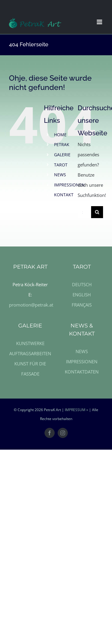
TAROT (60, 165)
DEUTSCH (82, 284)
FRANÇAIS (82, 305)
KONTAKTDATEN (82, 372)
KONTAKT (63, 194)
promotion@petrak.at (31, 305)
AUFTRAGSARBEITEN (30, 353)
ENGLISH (82, 295)
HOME (60, 134)
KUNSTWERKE (30, 343)
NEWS (60, 174)
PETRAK (61, 144)
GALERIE (62, 154)
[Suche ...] (84, 212)
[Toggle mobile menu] (100, 22)
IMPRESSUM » (76, 409)
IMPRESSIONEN (69, 185)
